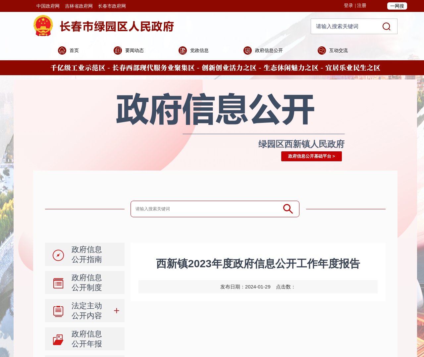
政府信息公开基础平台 (309, 156)
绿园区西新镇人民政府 (301, 144)
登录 (348, 5)
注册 (361, 5)
